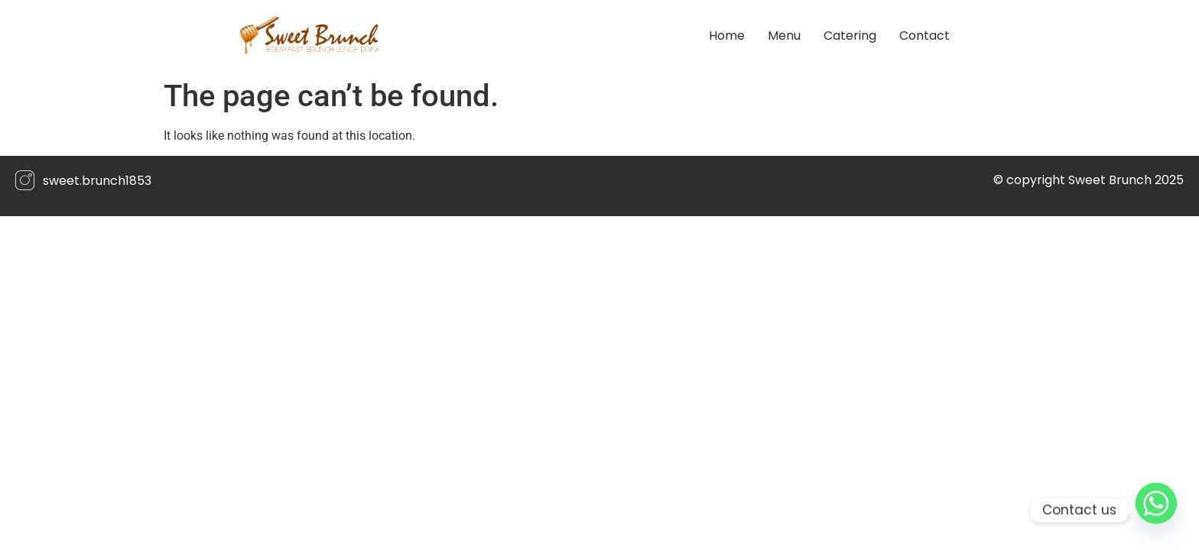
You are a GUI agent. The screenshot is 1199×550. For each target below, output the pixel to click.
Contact (924, 35)
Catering (850, 35)
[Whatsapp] (1156, 510)
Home (727, 35)
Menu (784, 35)
